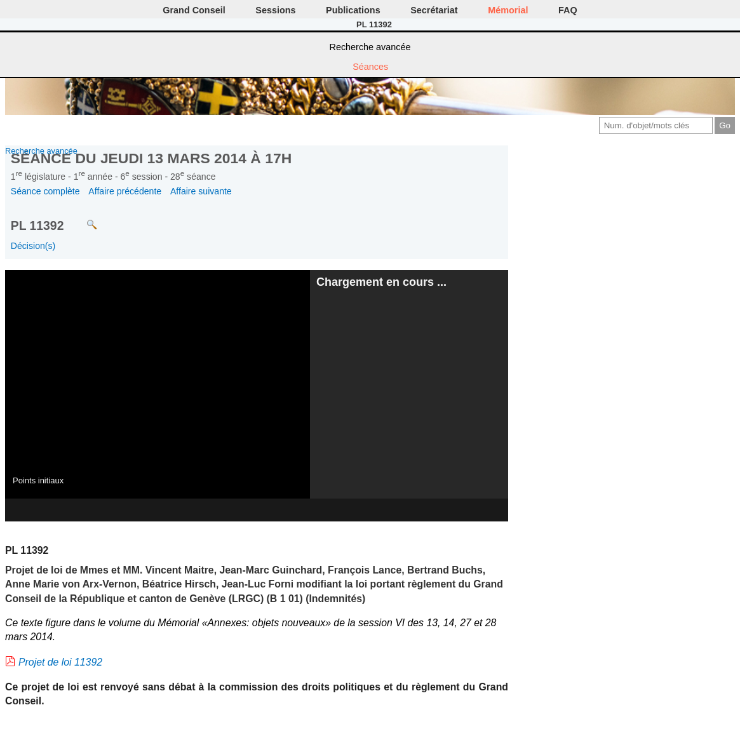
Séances (370, 67)
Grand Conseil (194, 10)
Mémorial (508, 10)
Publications (353, 10)
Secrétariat (433, 10)
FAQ (567, 10)
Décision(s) (33, 246)
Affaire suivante (201, 191)
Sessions (275, 10)
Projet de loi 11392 (60, 662)
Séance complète (45, 191)
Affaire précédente (124, 191)
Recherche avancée (370, 47)
